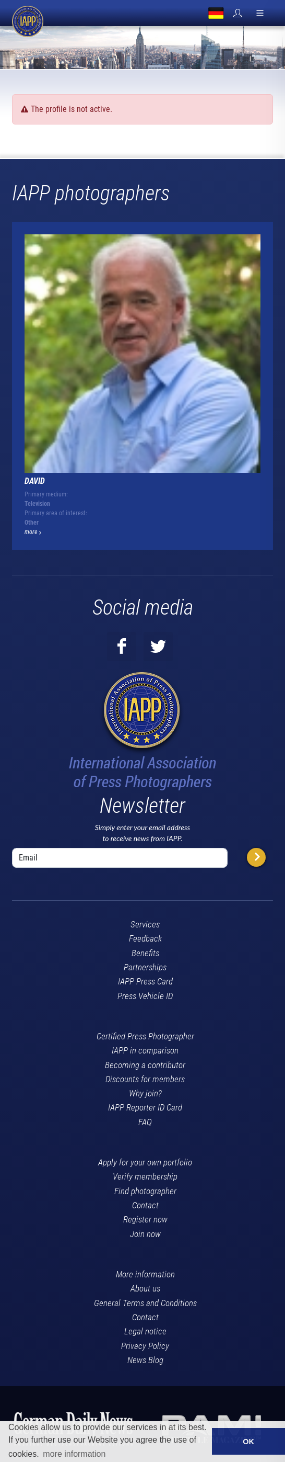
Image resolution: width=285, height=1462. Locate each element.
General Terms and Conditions (145, 1303)
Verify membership (145, 1176)
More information (145, 1274)
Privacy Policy (145, 1346)
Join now (145, 1234)
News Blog (145, 1360)
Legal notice (145, 1331)
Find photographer (145, 1191)
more (33, 532)
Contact (145, 1205)
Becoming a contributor (145, 1065)
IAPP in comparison (145, 1050)
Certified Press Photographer (145, 1036)
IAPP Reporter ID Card (145, 1107)
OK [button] (248, 1441)
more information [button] (74, 1453)
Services (145, 924)
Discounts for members (145, 1079)
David (35, 481)
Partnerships (145, 967)
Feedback (145, 938)
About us (145, 1288)
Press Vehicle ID (145, 996)
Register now (145, 1219)
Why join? (145, 1093)
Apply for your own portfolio (145, 1162)
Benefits (145, 953)
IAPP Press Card (145, 981)
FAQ (145, 1122)
